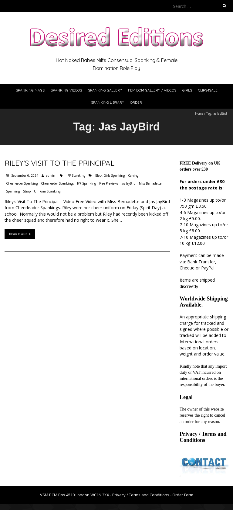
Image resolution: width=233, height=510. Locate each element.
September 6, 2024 (24, 175)
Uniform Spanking (47, 191)
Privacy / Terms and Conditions (203, 437)
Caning (133, 175)
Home (199, 113)
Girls (187, 90)
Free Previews (108, 183)
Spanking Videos (66, 90)
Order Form (182, 495)
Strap (27, 191)
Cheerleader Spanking (22, 183)
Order (136, 102)
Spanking (13, 191)
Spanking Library (107, 102)
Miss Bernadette (150, 183)
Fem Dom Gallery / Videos (152, 90)
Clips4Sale (208, 90)
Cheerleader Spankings (57, 183)
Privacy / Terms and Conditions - (142, 495)
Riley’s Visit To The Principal (59, 163)
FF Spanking (76, 175)
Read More (20, 234)
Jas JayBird (128, 183)
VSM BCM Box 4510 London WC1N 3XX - (76, 495)
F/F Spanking (86, 183)
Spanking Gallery (105, 90)
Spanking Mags (30, 90)
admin (50, 175)
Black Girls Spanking (110, 175)
